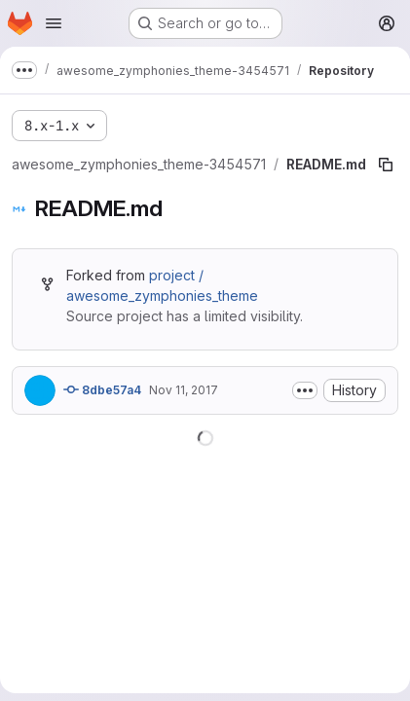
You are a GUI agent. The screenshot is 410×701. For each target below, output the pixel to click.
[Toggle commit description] (304, 390)
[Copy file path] (385, 164)
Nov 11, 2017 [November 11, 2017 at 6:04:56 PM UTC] (183, 390)
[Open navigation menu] (53, 23)
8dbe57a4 (102, 389)
